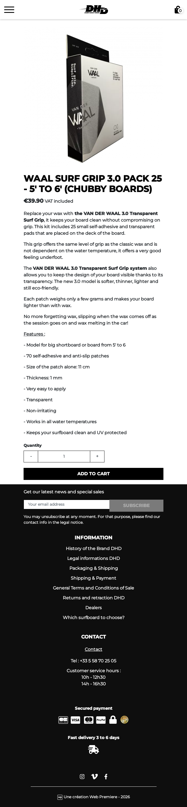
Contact (93, 649)
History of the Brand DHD (93, 548)
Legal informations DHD (93, 558)
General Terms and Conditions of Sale (93, 588)
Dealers (93, 607)
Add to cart (93, 473)
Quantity (32, 445)
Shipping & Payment (93, 578)
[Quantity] (64, 456)
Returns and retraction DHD (93, 597)
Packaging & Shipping (93, 568)
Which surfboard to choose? (93, 617)
